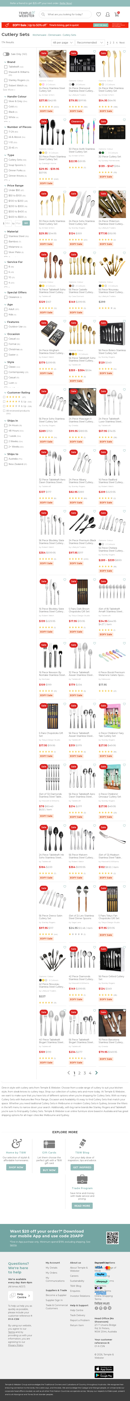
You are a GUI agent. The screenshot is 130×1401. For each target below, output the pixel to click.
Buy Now (49, 1170)
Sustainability (77, 1281)
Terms (11, 1332)
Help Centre (76, 1310)
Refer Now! (66, 3)
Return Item (77, 1325)
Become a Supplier (56, 1295)
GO (26, 223)
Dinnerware (54, 35)
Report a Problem (80, 1320)
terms (13, 1245)
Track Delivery (77, 1315)
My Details (51, 1267)
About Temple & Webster (79, 1269)
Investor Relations (80, 1296)
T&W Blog (75, 1286)
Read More (82, 1205)
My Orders (51, 1272)
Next (122, 42)
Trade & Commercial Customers (57, 1307)
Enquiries (75, 1291)
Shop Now (16, 1167)
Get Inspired (82, 1167)
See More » (9, 89)
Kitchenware (39, 35)
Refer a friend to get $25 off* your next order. (41, 3)
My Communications (55, 1279)
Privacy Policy (15, 1345)
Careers (74, 1275)
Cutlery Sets (69, 35)
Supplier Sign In (54, 1300)
